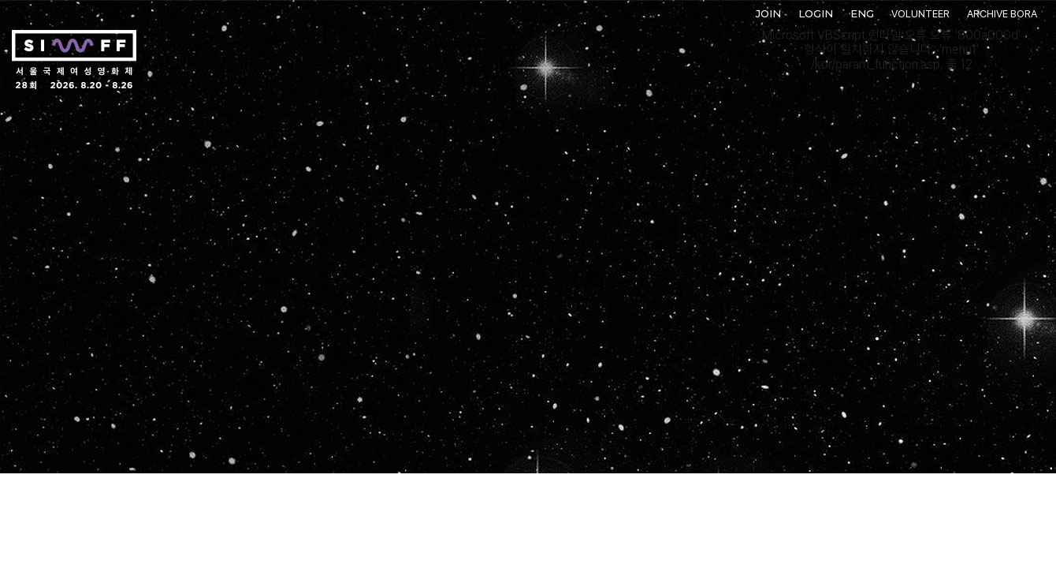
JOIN (768, 13)
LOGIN (815, 13)
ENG (862, 13)
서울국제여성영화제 (74, 60)
